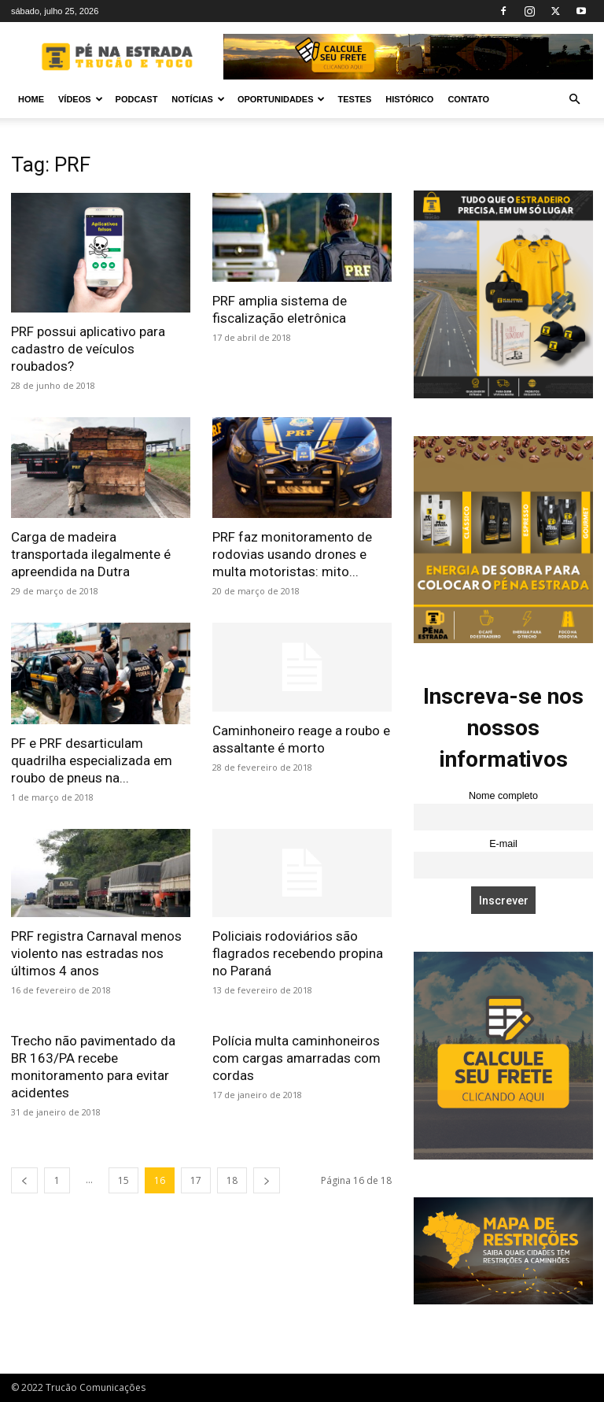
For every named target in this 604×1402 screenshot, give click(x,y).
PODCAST (137, 99)
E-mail (503, 843)
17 (195, 1180)
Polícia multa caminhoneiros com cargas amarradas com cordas (296, 1058)
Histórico (409, 99)
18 (232, 1180)
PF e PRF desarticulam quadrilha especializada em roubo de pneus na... (91, 760)
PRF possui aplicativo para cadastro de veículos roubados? (88, 349)
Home (31, 99)
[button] (574, 99)
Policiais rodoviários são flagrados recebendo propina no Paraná (297, 953)
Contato (468, 99)
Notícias (198, 99)
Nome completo (503, 795)
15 (123, 1180)
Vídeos (80, 99)
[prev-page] (24, 1180)
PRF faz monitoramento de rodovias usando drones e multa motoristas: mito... (292, 554)
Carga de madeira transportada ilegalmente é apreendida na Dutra (91, 554)
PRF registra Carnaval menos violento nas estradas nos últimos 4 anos (96, 953)
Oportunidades (282, 99)
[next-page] (266, 1180)
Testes (354, 99)
